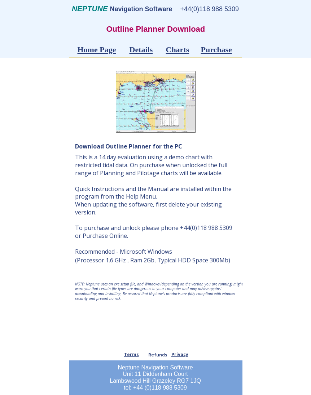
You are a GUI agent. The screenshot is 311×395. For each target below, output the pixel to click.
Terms (131, 354)
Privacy (179, 354)
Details (141, 49)
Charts (177, 49)
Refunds (157, 355)
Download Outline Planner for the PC (128, 146)
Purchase (216, 49)
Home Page (97, 49)
